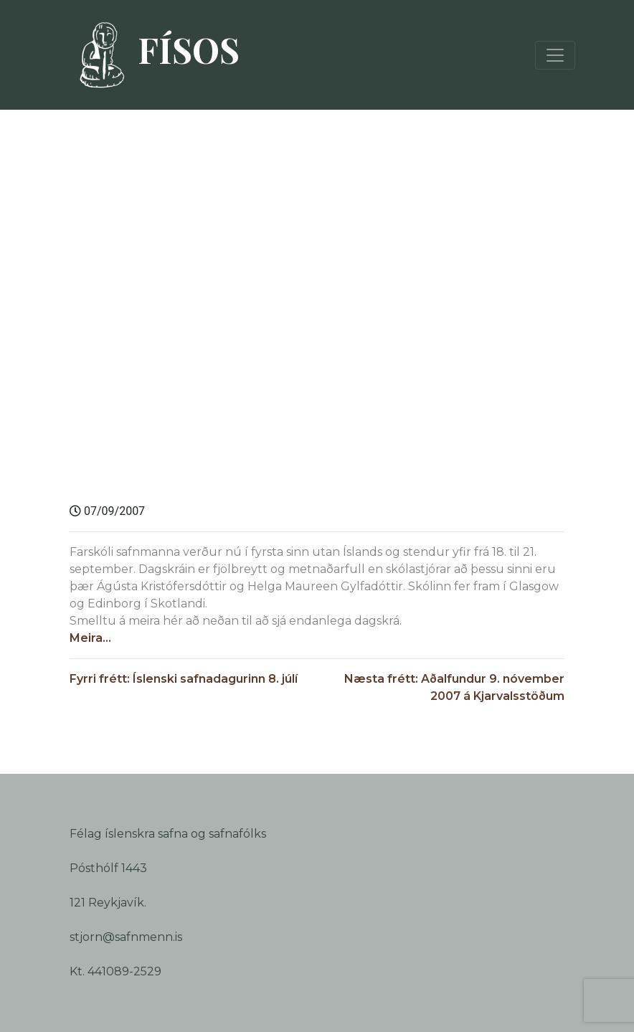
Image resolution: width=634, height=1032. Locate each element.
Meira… (90, 638)
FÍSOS (153, 55)
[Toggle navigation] (555, 55)
